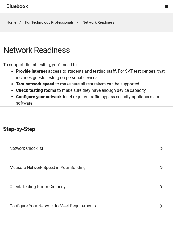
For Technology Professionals (49, 22)
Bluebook (17, 6)
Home (11, 22)
